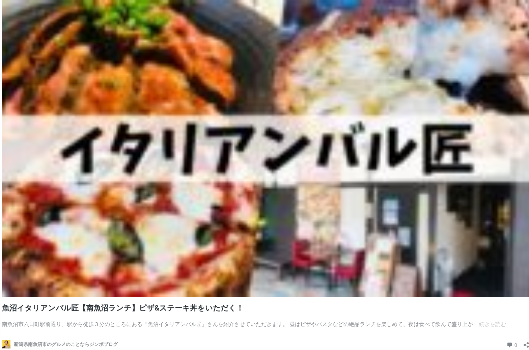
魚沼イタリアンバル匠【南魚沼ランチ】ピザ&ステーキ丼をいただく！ (123, 308)
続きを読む (492, 324)
